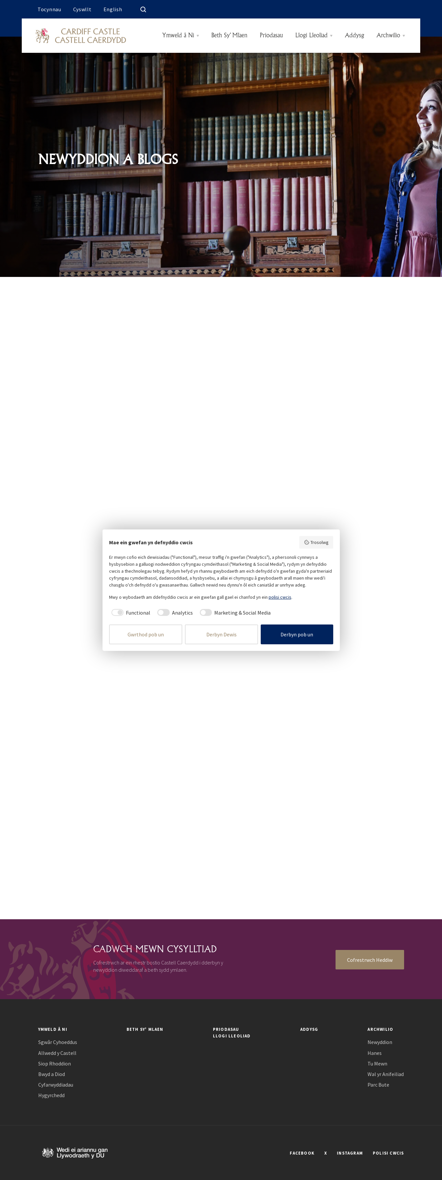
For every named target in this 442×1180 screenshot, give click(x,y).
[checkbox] (130, 613)
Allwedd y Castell (57, 1053)
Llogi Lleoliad (311, 36)
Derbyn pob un (296, 634)
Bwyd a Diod (51, 1074)
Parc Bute (378, 1085)
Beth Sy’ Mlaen (229, 36)
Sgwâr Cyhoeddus (57, 1042)
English (112, 9)
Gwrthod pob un (146, 634)
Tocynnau (49, 9)
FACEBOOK (302, 1153)
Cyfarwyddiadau (55, 1085)
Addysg (354, 36)
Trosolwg (316, 542)
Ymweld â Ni (178, 36)
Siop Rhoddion (54, 1064)
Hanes (375, 1053)
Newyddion (380, 1042)
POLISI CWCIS (388, 1153)
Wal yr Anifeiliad (386, 1074)
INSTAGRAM (350, 1153)
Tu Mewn (377, 1064)
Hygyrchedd (51, 1095)
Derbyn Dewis (221, 634)
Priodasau (271, 36)
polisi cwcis (280, 597)
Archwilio (388, 36)
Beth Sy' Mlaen (145, 1029)
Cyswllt (82, 9)
